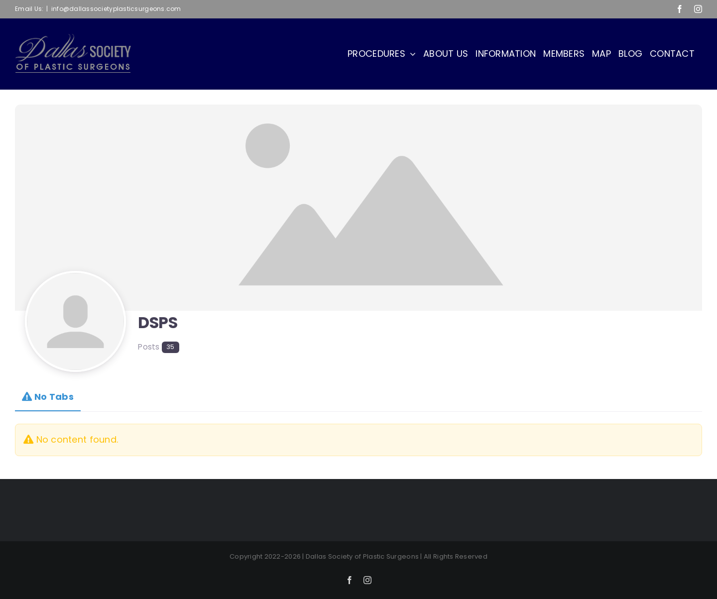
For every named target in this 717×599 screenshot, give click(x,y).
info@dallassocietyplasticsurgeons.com (116, 8)
